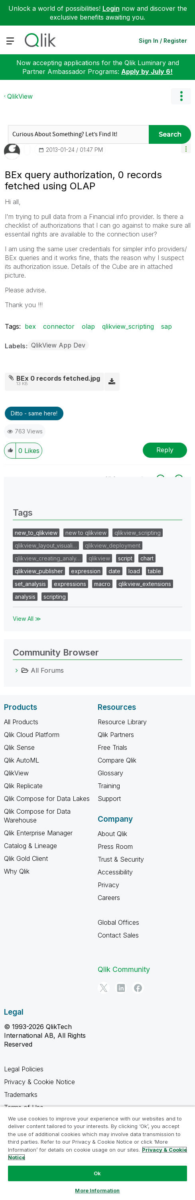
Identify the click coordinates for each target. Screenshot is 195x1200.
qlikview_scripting (128, 326)
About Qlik (112, 834)
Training (109, 786)
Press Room (115, 846)
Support (109, 799)
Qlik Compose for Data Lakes (47, 799)
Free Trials (112, 747)
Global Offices (118, 922)
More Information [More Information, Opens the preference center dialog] (97, 1190)
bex (30, 326)
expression (85, 571)
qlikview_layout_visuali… (46, 545)
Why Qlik (17, 871)
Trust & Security (121, 859)
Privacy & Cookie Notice (39, 1082)
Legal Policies (23, 1069)
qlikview (99, 558)
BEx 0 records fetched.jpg (58, 378)
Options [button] (181, 96)
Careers (109, 898)
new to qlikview (85, 532)
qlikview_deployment (112, 545)
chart (147, 558)
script (125, 558)
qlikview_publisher (39, 571)
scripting (54, 596)
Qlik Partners (116, 735)
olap (88, 326)
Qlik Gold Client (26, 858)
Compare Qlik (117, 760)
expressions (70, 583)
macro (102, 583)
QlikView (20, 96)
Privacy (108, 885)
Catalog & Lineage (30, 846)
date (114, 571)
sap (166, 326)
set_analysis (30, 583)
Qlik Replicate (23, 786)
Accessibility (115, 872)
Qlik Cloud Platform (31, 735)
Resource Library (122, 722)
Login (111, 8)
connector (59, 326)
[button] (186, 148)
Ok (97, 1173)
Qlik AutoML (21, 760)
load (134, 571)
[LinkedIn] (121, 988)
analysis (25, 596)
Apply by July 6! (147, 71)
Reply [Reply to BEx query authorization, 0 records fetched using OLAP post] (164, 450)
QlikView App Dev (58, 345)
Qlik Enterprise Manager (38, 833)
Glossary (110, 773)
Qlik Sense (19, 747)
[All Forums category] (17, 670)
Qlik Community (124, 969)
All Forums (47, 670)
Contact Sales (118, 935)
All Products (21, 722)
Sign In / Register (163, 40)
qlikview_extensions (144, 583)
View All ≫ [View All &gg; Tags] (27, 618)
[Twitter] (104, 988)
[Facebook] (138, 988)
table (154, 571)
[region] (97, 1153)
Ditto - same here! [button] (34, 413)
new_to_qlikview (36, 532)
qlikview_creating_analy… (48, 558)
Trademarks (20, 1095)
